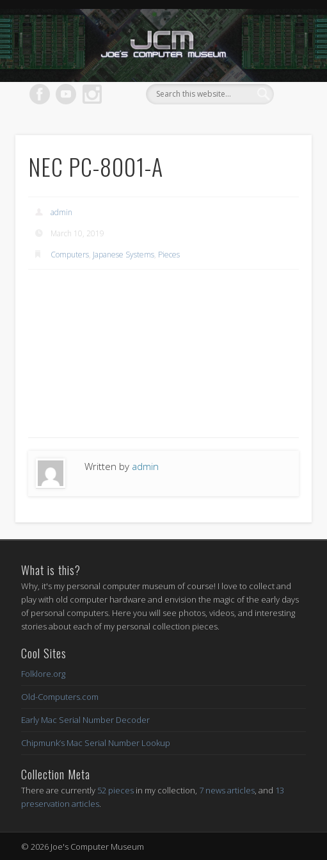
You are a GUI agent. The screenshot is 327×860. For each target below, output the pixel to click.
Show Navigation (268, 114)
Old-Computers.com (60, 696)
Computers (70, 254)
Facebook (39, 94)
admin (61, 212)
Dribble (92, 94)
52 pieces (115, 790)
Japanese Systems (123, 254)
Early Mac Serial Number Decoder (85, 720)
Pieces (169, 254)
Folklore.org (43, 673)
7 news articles (227, 790)
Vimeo (66, 94)
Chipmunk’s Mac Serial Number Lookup (95, 743)
